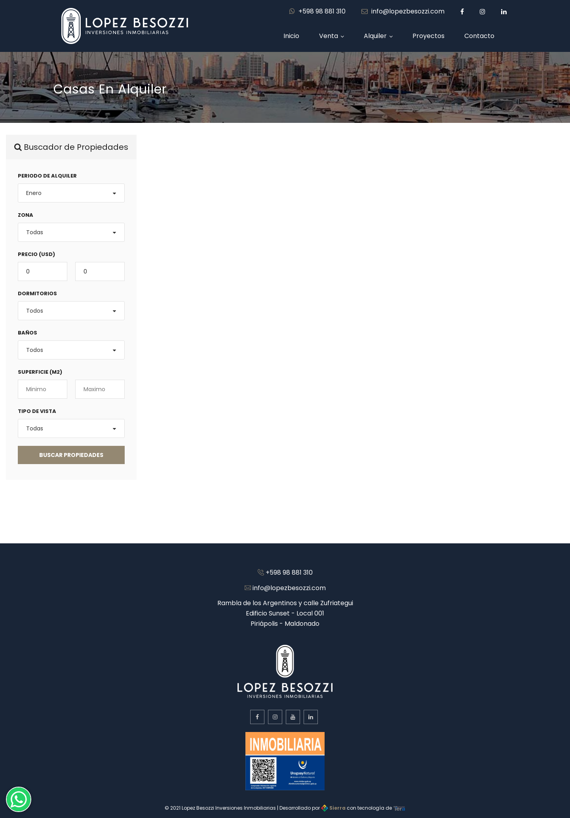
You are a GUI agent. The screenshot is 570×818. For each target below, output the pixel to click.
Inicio (291, 35)
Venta (328, 35)
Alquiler (375, 35)
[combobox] (71, 193)
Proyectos (428, 35)
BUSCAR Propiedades (71, 455)
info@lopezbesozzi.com (403, 11)
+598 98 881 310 (317, 11)
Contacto (479, 35)
